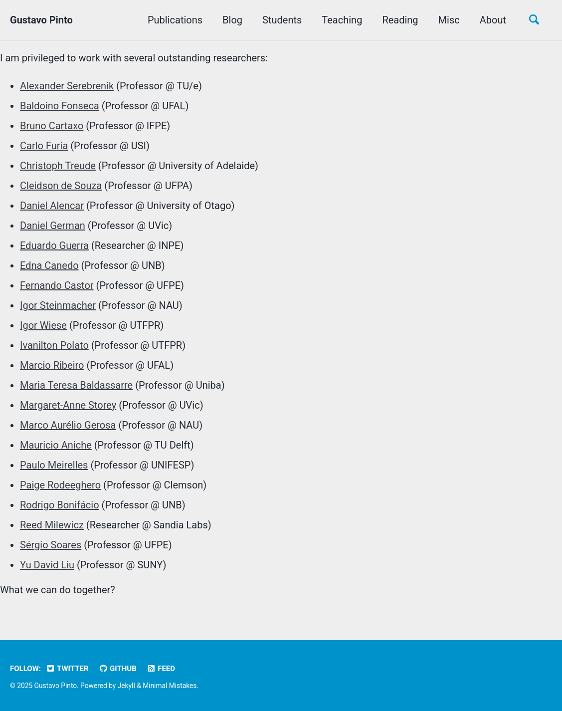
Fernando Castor (57, 285)
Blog (232, 20)
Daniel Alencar (52, 206)
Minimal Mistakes (169, 686)
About (493, 20)
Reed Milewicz (52, 525)
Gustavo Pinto (41, 20)
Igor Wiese (43, 325)
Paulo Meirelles (54, 465)
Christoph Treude (58, 166)
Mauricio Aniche (56, 445)
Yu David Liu (47, 565)
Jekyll (126, 686)
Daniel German (52, 226)
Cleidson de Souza (61, 186)
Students (282, 20)
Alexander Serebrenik (67, 86)
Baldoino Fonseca (59, 106)
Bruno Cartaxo (51, 126)
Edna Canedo (49, 265)
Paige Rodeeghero (60, 485)
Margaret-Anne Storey (68, 405)
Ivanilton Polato (54, 345)
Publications (175, 20)
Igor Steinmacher (58, 305)
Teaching (342, 20)
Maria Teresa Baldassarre (76, 385)
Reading (400, 20)
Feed (161, 668)
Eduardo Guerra (54, 245)
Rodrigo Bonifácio (59, 505)
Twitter (67, 668)
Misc (449, 20)
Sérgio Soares (50, 545)
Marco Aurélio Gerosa (68, 425)
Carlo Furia (44, 146)
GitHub (118, 668)
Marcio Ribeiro (52, 365)
